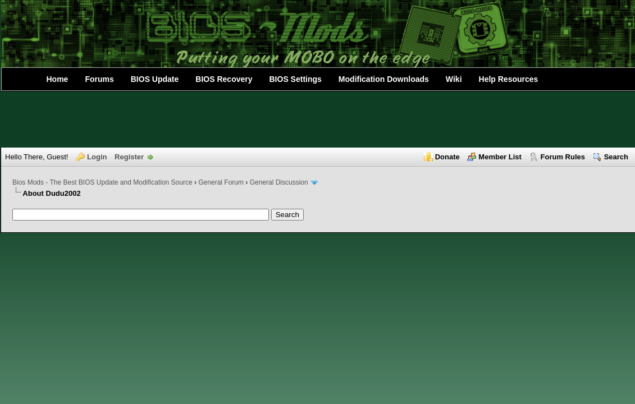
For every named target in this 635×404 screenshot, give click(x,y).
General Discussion (279, 182)
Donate (447, 157)
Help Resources (508, 79)
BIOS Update (155, 79)
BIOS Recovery (223, 79)
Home (57, 79)
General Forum (221, 182)
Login (97, 157)
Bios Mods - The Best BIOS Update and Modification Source (102, 182)
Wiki (454, 79)
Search (616, 157)
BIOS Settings (295, 79)
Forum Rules (563, 157)
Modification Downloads (384, 79)
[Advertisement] (317, 119)
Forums (99, 79)
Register (129, 157)
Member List (500, 157)
